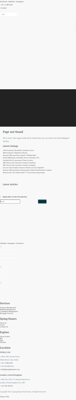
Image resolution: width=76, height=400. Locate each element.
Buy (1, 290)
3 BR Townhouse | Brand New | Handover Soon (18, 150)
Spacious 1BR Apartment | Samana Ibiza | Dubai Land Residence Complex (27, 170)
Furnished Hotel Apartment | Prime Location (18, 160)
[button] (38, 246)
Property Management (7, 250)
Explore (4, 283)
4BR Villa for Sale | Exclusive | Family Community (19, 163)
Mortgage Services (6, 263)
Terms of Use (4, 397)
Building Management (7, 254)
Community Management (8, 258)
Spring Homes (6, 267)
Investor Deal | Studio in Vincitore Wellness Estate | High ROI (23, 168)
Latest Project (5, 286)
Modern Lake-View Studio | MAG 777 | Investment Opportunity (24, 172)
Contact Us (4, 279)
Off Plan (3, 299)
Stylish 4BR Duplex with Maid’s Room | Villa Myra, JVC (21, 158)
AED (3, 14)
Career (2, 274)
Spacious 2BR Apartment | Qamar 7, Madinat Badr (19, 155)
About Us (3, 270)
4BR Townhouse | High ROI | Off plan (15, 153)
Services (4, 246)
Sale (1, 295)
